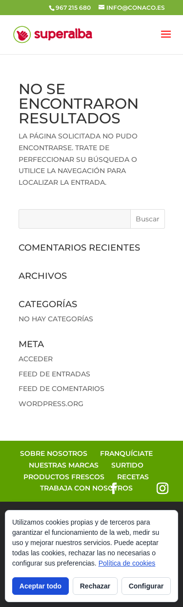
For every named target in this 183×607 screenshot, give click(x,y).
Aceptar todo (40, 586)
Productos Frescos (63, 476)
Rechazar (95, 586)
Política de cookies (127, 563)
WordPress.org (51, 403)
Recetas (133, 476)
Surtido (127, 465)
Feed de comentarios (61, 388)
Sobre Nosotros (53, 453)
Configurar (146, 586)
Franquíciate (126, 453)
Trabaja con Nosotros (86, 488)
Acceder (36, 358)
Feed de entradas (54, 374)
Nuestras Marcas (64, 465)
